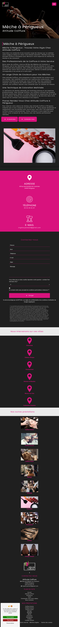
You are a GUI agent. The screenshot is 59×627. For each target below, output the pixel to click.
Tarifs (29, 597)
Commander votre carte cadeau (29, 598)
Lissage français (29, 620)
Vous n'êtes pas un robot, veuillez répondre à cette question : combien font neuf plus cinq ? (29, 275)
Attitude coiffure (29, 594)
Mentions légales (34, 622)
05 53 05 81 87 (29, 208)
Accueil (29, 592)
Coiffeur (29, 618)
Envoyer (31, 290)
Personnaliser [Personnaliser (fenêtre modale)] (10, 623)
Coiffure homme (29, 608)
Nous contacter (29, 600)
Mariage (29, 611)
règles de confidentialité (31, 295)
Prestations (29, 595)
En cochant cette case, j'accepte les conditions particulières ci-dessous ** (29, 285)
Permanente (29, 617)
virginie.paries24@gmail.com (29, 586)
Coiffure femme (29, 606)
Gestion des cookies (46, 622)
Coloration (29, 615)
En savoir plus (9, 119)
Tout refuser (10, 620)
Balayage (29, 612)
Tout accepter (10, 617)
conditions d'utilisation (48, 295)
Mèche (29, 614)
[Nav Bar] (54, 4)
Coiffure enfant (29, 609)
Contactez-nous (27, 119)
